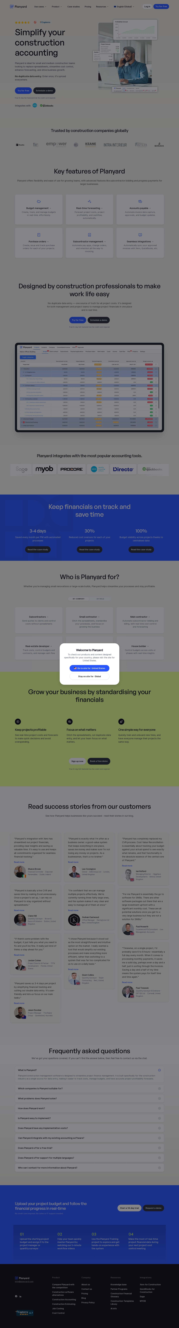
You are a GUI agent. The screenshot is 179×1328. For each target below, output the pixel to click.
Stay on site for (89, 676)
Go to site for (89, 668)
